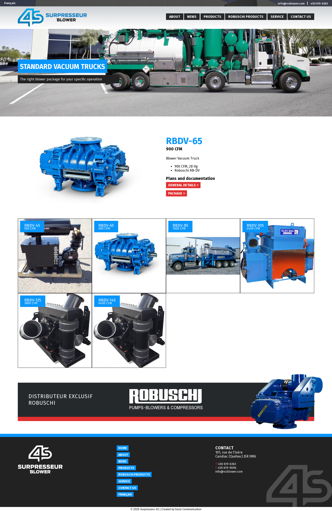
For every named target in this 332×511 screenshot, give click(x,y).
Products (212, 17)
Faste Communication (188, 509)
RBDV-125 (32, 301)
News (191, 17)
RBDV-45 (32, 226)
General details (182, 185)
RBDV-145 (107, 301)
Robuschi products (245, 17)
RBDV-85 (180, 226)
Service (277, 17)
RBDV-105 (255, 226)
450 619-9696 (225, 468)
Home (122, 448)
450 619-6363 (319, 3)
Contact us (301, 17)
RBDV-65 (106, 226)
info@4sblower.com (291, 3)
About (174, 17)
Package (175, 193)
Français (9, 3)
